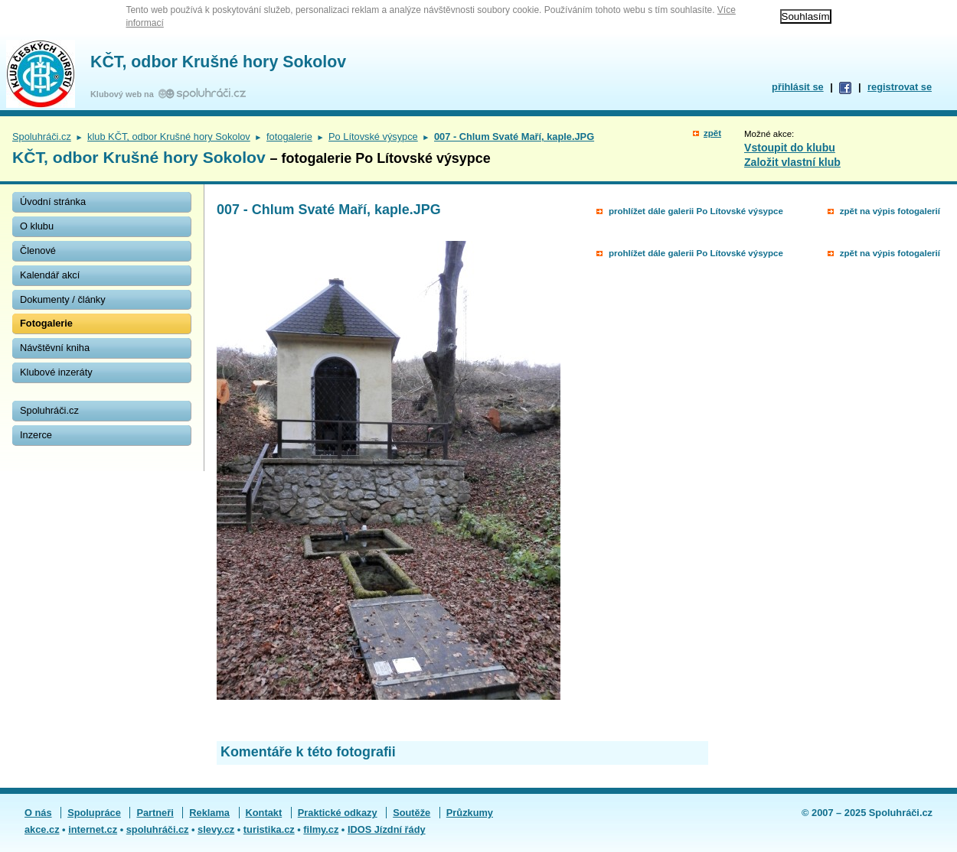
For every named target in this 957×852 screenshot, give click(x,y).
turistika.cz (269, 829)
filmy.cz (320, 829)
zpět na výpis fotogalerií (890, 211)
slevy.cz (216, 829)
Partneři (154, 812)
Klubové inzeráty (56, 372)
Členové (38, 250)
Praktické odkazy (337, 812)
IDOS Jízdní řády (387, 829)
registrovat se (899, 87)
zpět (712, 133)
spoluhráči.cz (157, 829)
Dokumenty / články (63, 299)
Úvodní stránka (53, 201)
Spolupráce (94, 812)
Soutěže (411, 812)
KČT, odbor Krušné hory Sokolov (218, 62)
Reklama (209, 812)
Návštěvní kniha (55, 347)
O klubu (37, 226)
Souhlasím (806, 16)
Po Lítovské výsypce (373, 136)
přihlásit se (798, 87)
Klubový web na (124, 94)
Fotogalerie (46, 323)
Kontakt (264, 812)
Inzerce (36, 435)
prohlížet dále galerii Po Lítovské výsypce (696, 211)
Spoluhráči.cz (41, 136)
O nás (38, 812)
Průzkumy (469, 812)
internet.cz (92, 829)
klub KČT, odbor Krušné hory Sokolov (168, 136)
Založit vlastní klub (792, 162)
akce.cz (42, 829)
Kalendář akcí (50, 275)
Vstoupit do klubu (789, 147)
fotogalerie (289, 136)
